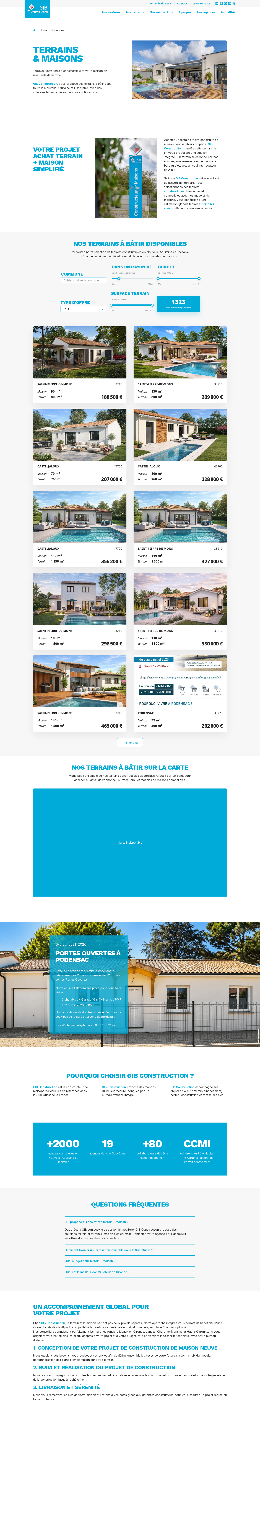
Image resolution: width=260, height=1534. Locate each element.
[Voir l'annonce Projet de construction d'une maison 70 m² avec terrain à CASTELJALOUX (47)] (79, 447)
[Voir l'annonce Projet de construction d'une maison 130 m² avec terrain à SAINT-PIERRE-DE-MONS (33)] (180, 364)
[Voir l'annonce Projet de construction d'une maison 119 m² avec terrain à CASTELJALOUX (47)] (79, 529)
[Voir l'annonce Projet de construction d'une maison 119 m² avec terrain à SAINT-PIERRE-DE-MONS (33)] (180, 529)
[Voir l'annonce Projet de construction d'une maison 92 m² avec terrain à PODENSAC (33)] (180, 693)
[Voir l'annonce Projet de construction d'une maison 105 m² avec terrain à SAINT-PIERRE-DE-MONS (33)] (79, 611)
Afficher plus (130, 743)
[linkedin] (216, 3)
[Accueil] (34, 30)
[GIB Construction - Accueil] (37, 9)
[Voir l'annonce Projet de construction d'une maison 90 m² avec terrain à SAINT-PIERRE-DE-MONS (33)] (79, 364)
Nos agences (206, 12)
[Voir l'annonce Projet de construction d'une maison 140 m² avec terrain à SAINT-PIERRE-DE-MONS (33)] (79, 693)
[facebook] (221, 3)
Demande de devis (160, 3)
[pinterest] (234, 3)
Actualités (228, 12)
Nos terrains (135, 12)
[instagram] (225, 3)
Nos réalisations (161, 12)
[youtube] (229, 3)
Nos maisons (111, 12)
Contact (182, 3)
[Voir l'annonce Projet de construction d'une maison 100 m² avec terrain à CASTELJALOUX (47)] (180, 447)
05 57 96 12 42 (201, 3)
